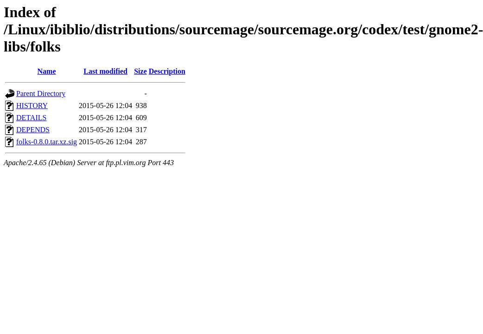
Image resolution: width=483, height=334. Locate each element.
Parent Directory (40, 93)
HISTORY (32, 105)
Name (47, 71)
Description (167, 71)
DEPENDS (33, 130)
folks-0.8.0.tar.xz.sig (46, 142)
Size (140, 71)
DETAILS (31, 118)
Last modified (105, 71)
